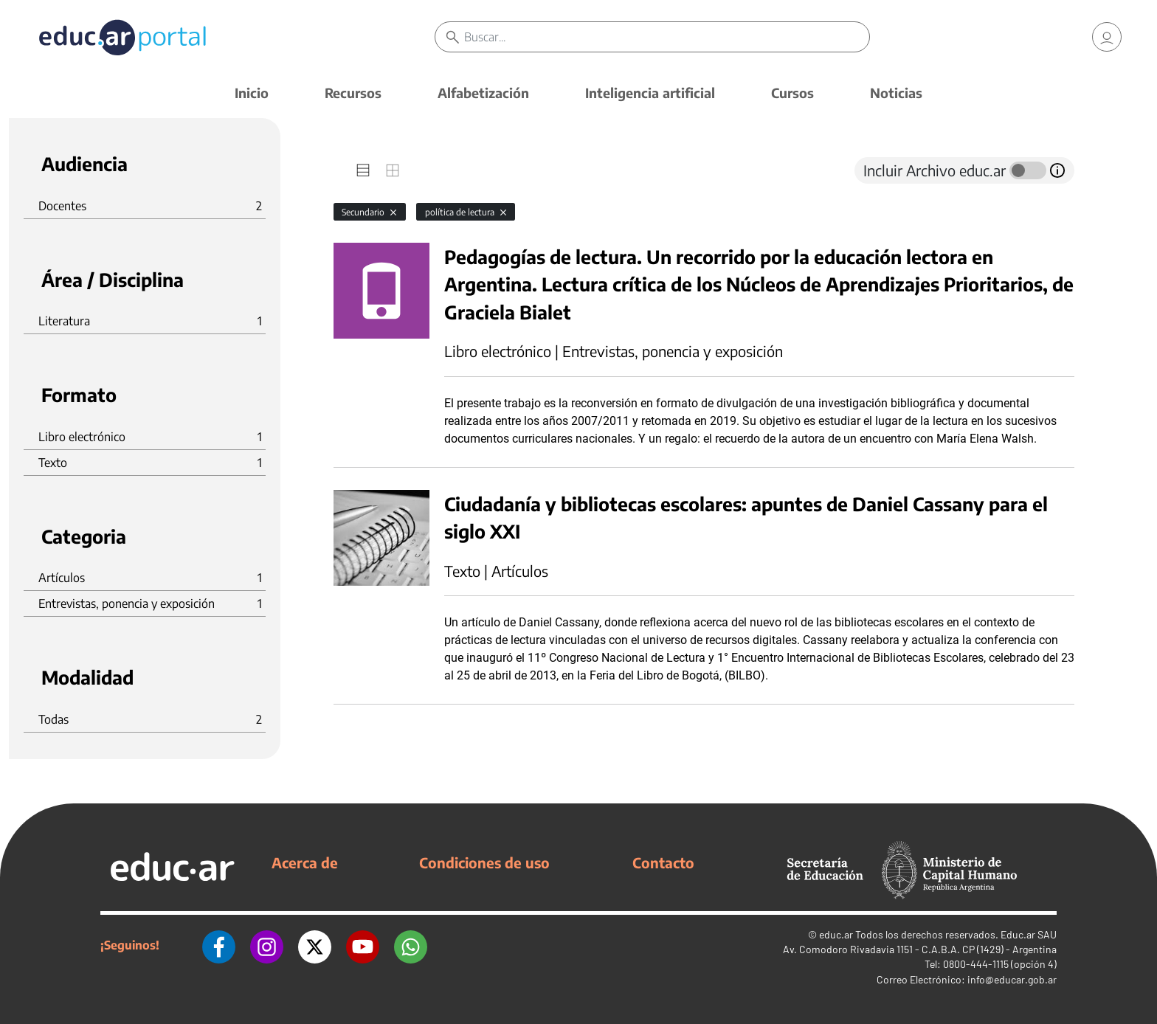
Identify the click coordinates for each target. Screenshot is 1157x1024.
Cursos (792, 92)
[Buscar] (666, 37)
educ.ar (836, 934)
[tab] (363, 170)
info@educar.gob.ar (1012, 979)
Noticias (896, 92)
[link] (1107, 37)
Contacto (663, 862)
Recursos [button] (353, 92)
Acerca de (305, 862)
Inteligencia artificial (650, 92)
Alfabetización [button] (483, 92)
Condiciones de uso (484, 862)
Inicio (252, 92)
